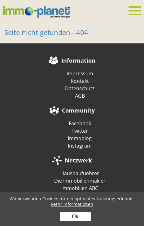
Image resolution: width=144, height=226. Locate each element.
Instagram (80, 145)
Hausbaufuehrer (79, 173)
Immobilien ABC (79, 188)
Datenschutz (80, 88)
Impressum (80, 73)
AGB (80, 95)
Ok (75, 216)
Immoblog (80, 138)
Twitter (80, 130)
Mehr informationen (72, 204)
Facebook (80, 123)
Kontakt (80, 81)
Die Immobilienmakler (80, 180)
